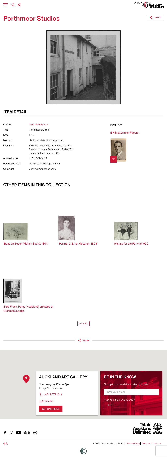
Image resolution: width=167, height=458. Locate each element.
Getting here (51, 409)
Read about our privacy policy (119, 400)
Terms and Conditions (151, 443)
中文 (5, 443)
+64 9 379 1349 (50, 394)
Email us (46, 401)
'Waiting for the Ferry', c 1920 (131, 244)
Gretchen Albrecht (38, 124)
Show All (83, 323)
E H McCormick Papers (124, 133)
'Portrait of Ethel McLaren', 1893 (77, 244)
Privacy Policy (133, 443)
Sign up (111, 405)
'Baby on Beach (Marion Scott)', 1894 (25, 244)
